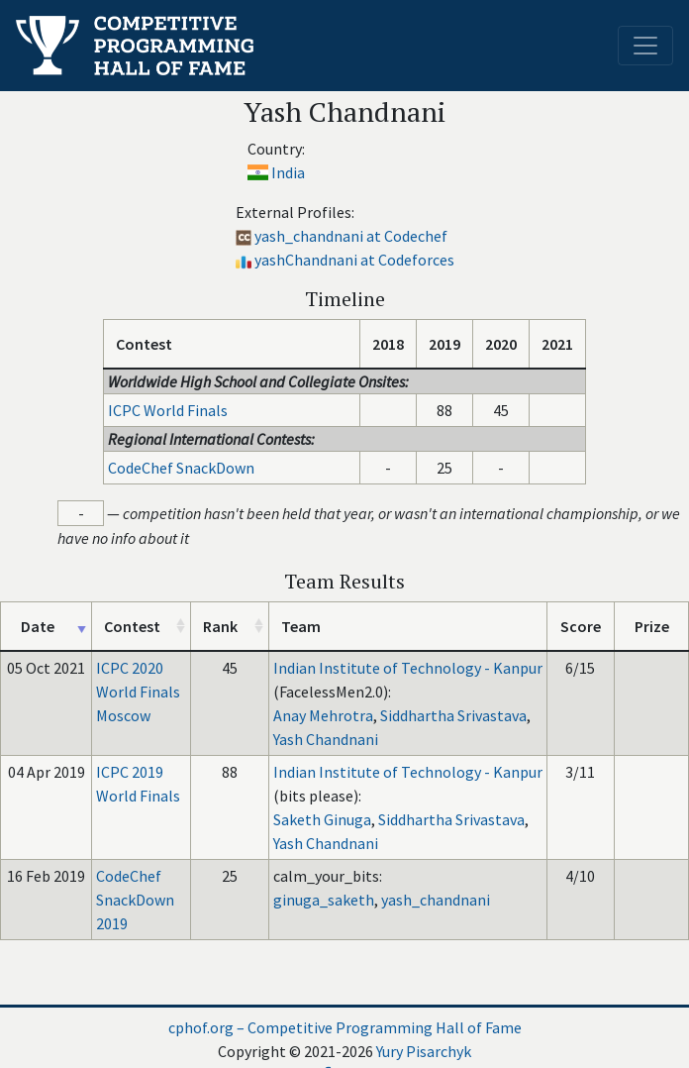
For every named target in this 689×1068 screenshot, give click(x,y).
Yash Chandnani (325, 739)
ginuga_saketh (323, 899)
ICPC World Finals (168, 410)
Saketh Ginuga (322, 819)
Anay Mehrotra (323, 715)
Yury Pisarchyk (423, 1051)
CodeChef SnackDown (181, 468)
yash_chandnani (435, 899)
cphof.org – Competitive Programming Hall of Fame (345, 1027)
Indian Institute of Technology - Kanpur (407, 668)
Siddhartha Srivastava (453, 715)
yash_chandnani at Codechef (350, 236)
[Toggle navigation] (645, 45)
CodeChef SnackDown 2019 (135, 899)
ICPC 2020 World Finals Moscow (138, 691)
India (288, 172)
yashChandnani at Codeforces (354, 259)
